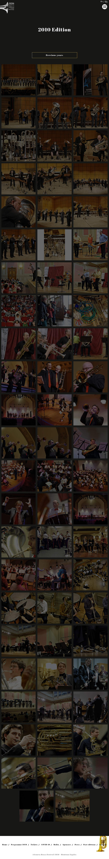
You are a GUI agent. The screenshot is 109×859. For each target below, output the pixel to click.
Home (4, 845)
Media (56, 845)
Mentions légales (69, 855)
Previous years (54, 55)
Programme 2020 (19, 845)
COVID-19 (45, 845)
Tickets (34, 845)
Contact (103, 845)
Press (77, 845)
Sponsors (67, 845)
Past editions (89, 845)
